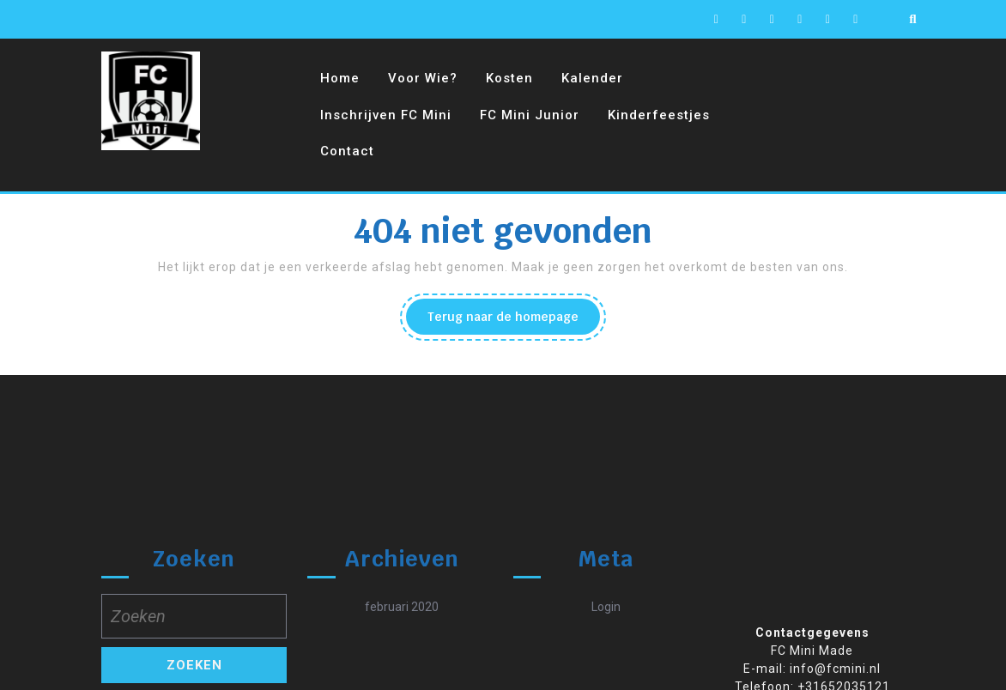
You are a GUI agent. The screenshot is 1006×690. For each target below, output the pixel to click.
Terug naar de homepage (513, 321)
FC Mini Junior (529, 115)
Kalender (592, 78)
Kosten (509, 78)
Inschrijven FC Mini (385, 115)
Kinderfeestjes (659, 115)
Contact (347, 151)
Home (340, 78)
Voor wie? (423, 78)
